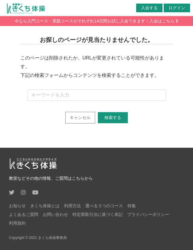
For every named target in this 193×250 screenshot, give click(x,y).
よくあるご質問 (23, 214)
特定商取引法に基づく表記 (97, 214)
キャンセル (80, 117)
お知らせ (17, 205)
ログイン (176, 7)
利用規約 (17, 223)
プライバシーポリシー (148, 214)
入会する (149, 7)
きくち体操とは (45, 205)
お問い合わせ (55, 214)
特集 (131, 205)
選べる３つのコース (104, 205)
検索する (112, 117)
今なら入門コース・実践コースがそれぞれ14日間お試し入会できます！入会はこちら (96, 21)
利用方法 (72, 205)
